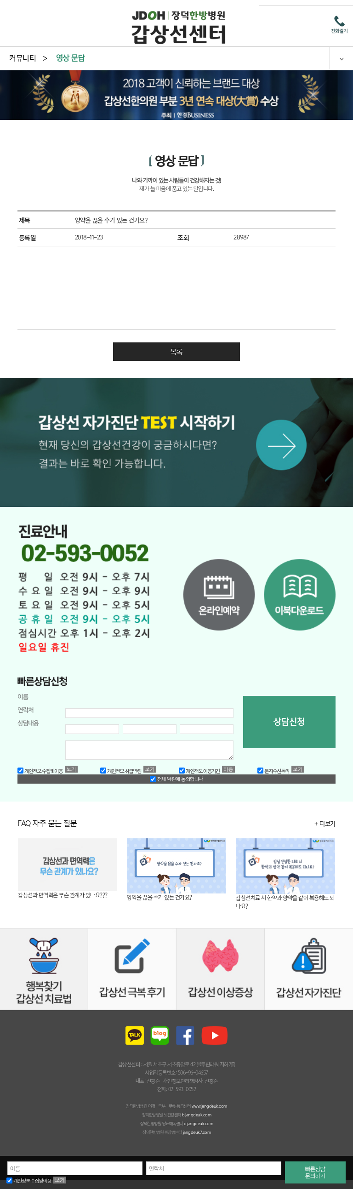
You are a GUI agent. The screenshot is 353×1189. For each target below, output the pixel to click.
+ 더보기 (325, 823)
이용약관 (228, 769)
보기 (60, 1180)
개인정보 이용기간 (199, 771)
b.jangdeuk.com (196, 1114)
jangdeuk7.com (197, 1132)
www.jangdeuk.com (209, 1106)
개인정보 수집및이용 (28, 1180)
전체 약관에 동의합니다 (176, 779)
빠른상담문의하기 (315, 1172)
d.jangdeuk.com (198, 1123)
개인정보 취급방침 (120, 771)
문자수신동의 (273, 771)
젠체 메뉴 (341, 57)
